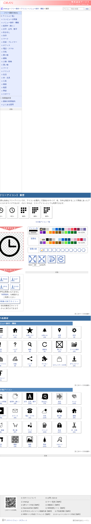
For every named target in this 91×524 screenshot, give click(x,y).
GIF (16, 279)
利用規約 (4, 294)
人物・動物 (7, 61)
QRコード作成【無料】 (31, 505)
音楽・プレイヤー (10, 42)
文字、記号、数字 (10, 29)
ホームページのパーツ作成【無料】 (68, 514)
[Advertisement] (11, 151)
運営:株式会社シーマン (81, 520)
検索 (87, 9)
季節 (5, 91)
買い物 (5, 65)
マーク (5, 39)
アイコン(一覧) (8, 16)
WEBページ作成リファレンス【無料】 (37, 514)
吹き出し (6, 32)
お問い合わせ (52, 498)
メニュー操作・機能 (36, 9)
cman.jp (5, 9)
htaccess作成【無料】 (31, 508)
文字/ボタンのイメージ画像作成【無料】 (38, 511)
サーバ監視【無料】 (54, 502)
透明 (43, 240)
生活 (5, 74)
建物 (5, 58)
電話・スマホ (8, 48)
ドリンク (6, 71)
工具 (5, 81)
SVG (16, 286)
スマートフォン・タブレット (16, 520)
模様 (5, 84)
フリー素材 (15, 9)
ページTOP (82, 314)
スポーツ (6, 94)
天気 (5, 52)
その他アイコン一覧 (42, 222)
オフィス (6, 45)
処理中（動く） (9, 26)
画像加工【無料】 (53, 505)
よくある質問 (8, 105)
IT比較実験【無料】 (64, 511)
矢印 (5, 36)
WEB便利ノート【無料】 (56, 508)
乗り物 (5, 55)
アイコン (24, 9)
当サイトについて (29, 498)
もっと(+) (81, 232)
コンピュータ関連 (10, 19)
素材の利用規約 (9, 101)
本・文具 (6, 78)
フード (5, 68)
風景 (5, 87)
